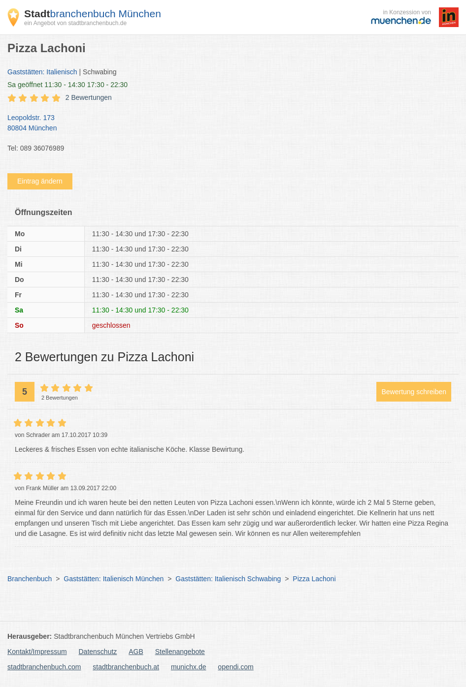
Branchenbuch (29, 579)
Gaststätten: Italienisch (42, 72)
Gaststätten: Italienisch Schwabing (228, 579)
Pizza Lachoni (314, 579)
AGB (136, 652)
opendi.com (235, 667)
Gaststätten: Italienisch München (114, 579)
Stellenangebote (180, 652)
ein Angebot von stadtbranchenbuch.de (75, 23)
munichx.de (188, 667)
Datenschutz (98, 652)
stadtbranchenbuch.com (44, 667)
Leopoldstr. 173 (228, 123)
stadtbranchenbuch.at (126, 667)
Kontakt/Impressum (37, 652)
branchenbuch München (92, 13)
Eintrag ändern (40, 181)
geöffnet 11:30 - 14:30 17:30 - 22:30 (67, 85)
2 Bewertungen (89, 97)
